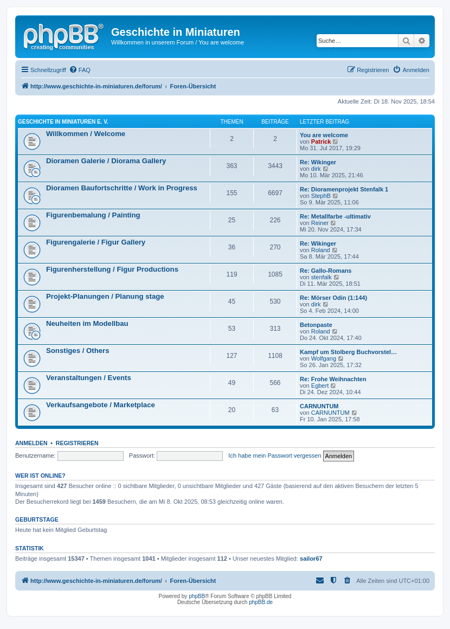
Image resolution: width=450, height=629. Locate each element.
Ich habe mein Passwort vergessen (274, 455)
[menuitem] (80, 69)
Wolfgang (323, 358)
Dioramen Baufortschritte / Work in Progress (121, 188)
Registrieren (77, 443)
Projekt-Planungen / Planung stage (105, 296)
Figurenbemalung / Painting (93, 215)
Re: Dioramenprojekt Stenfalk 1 (344, 189)
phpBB (197, 596)
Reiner (320, 223)
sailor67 (311, 558)
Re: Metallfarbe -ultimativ (335, 216)
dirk (316, 168)
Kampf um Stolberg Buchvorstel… (348, 352)
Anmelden (31, 443)
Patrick (321, 141)
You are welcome (324, 135)
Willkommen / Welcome (85, 134)
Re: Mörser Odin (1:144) (333, 297)
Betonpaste (316, 325)
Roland (320, 250)
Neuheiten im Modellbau (87, 323)
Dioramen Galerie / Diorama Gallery (106, 161)
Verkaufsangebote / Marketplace (100, 405)
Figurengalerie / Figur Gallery (95, 242)
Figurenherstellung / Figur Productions (112, 269)
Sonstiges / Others (78, 350)
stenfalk (321, 277)
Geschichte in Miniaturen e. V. (63, 122)
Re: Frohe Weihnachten (333, 379)
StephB (321, 195)
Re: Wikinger (318, 162)
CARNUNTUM (319, 406)
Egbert (320, 385)
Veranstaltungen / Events (88, 378)
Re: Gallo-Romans (325, 270)
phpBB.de (261, 602)
